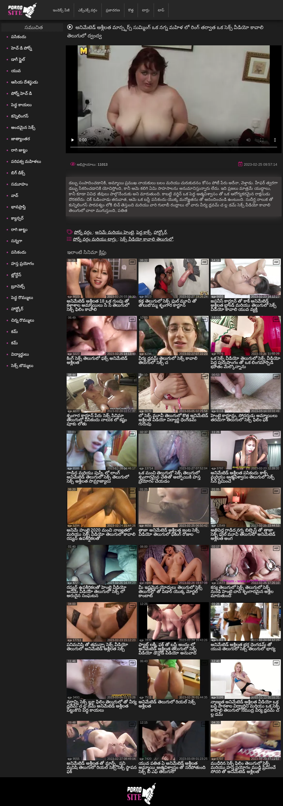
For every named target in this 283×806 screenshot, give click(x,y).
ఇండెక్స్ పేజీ (61, 10)
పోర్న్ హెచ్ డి (21, 93)
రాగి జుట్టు (19, 150)
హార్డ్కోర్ (17, 308)
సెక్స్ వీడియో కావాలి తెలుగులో (146, 239)
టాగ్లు (146, 10)
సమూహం (19, 184)
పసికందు (18, 36)
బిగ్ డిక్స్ (18, 172)
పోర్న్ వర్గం (83, 232)
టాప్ (161, 10)
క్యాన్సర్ (17, 218)
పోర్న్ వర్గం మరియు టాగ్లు (95, 239)
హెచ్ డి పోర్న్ (21, 48)
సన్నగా (16, 240)
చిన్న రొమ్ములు (22, 320)
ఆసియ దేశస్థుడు (24, 82)
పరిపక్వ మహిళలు (26, 161)
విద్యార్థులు (20, 354)
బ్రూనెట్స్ (18, 286)
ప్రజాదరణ (113, 10)
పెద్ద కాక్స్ (143, 232)
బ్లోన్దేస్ (16, 274)
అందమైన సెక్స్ (23, 127)
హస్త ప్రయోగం (22, 263)
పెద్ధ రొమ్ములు (22, 297)
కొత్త (130, 10)
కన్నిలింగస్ (19, 116)
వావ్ (14, 195)
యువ (16, 70)
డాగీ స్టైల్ (18, 59)
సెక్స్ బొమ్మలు (22, 365)
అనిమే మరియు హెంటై (114, 232)
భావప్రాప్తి (18, 206)
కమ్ (14, 331)
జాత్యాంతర (20, 138)
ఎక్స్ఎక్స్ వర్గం (88, 10)
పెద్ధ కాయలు (21, 104)
